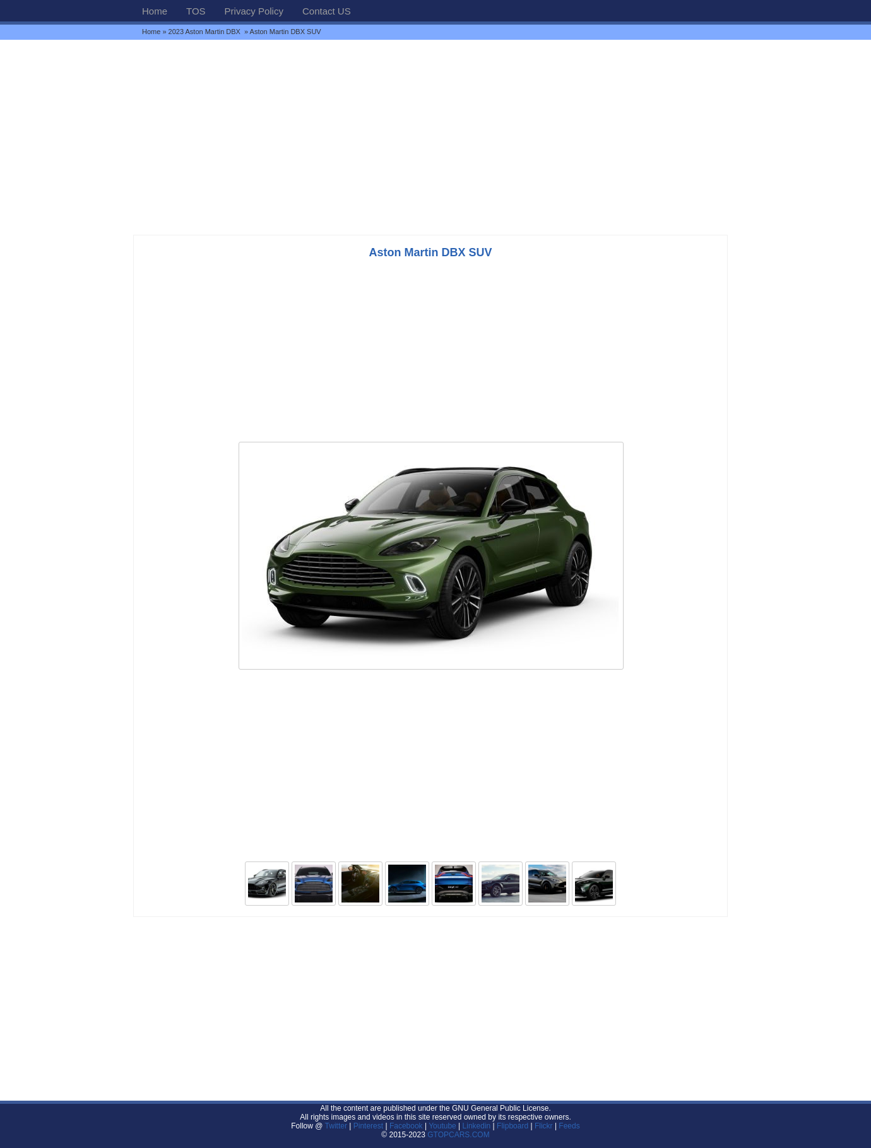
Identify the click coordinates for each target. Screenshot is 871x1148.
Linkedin (477, 1125)
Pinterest (368, 1125)
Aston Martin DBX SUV (430, 252)
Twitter (337, 1125)
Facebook (406, 1125)
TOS (196, 11)
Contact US (326, 11)
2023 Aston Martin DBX (205, 31)
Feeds (569, 1125)
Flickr (544, 1125)
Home (154, 11)
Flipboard (512, 1125)
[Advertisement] (435, 137)
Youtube (442, 1125)
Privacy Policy (254, 11)
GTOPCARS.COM (458, 1134)
